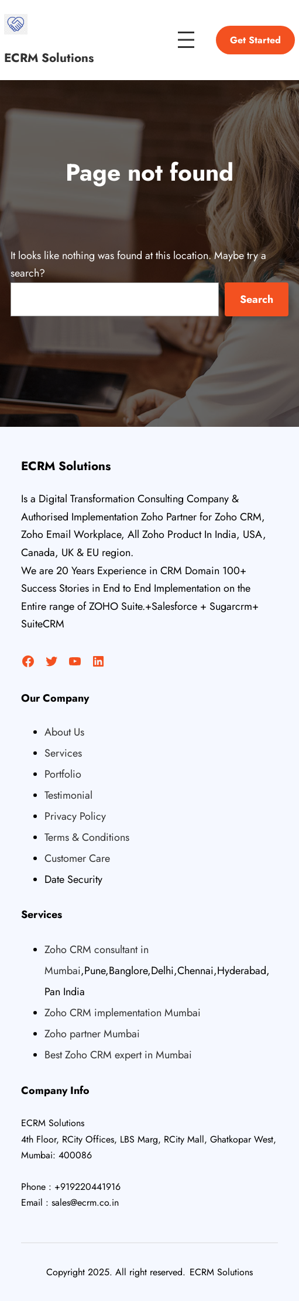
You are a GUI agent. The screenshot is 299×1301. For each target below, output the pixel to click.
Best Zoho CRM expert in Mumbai (118, 1054)
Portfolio (62, 774)
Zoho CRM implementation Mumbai (122, 1012)
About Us (64, 732)
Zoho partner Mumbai (92, 1033)
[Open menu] (186, 40)
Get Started (255, 40)
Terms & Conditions (86, 837)
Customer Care (77, 858)
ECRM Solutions (49, 58)
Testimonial (68, 795)
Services (63, 753)
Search (256, 299)
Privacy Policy (75, 816)
